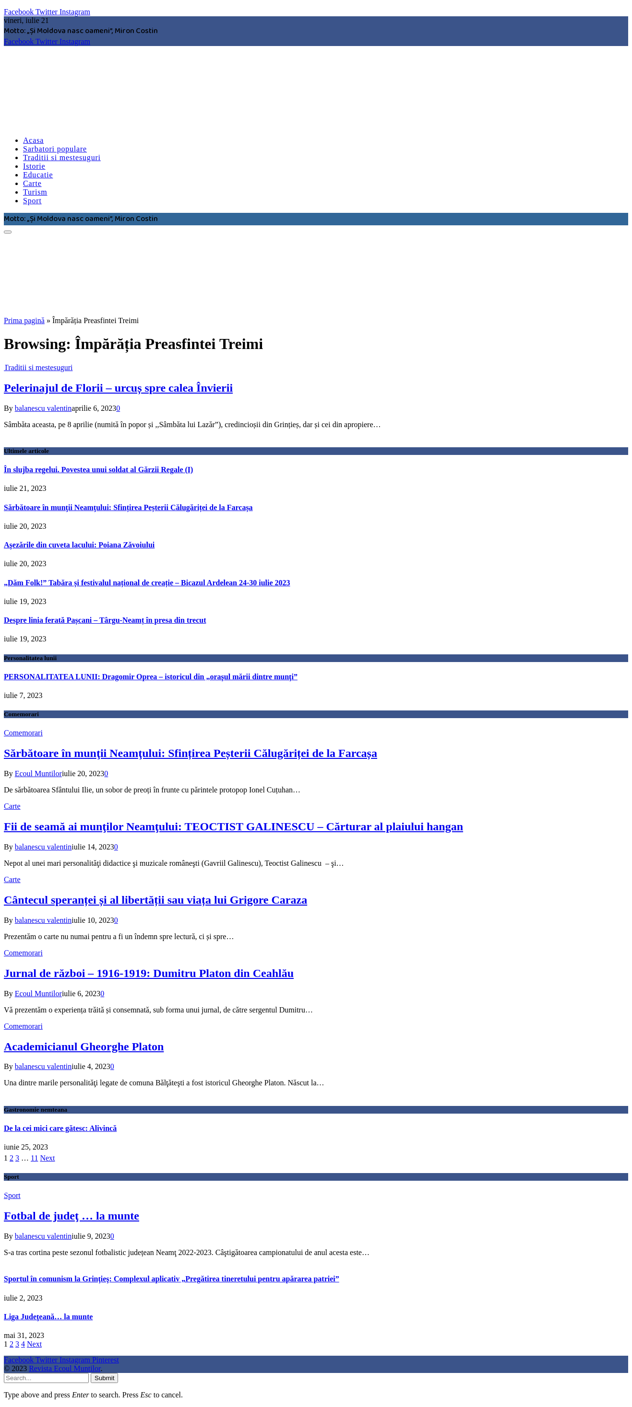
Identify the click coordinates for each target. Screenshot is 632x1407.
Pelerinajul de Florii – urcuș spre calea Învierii (118, 388)
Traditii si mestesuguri (62, 157)
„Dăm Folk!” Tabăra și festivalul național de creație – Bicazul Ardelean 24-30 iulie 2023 (147, 583)
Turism (35, 192)
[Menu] (8, 232)
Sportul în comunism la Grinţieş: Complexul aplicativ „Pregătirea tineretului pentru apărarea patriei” (171, 1279)
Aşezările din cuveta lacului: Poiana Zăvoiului (79, 545)
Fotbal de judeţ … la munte (71, 1215)
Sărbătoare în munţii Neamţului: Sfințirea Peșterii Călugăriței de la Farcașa (128, 507)
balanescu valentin (43, 408)
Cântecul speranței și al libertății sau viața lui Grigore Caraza (155, 900)
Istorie (34, 166)
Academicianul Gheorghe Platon (84, 1046)
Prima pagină (24, 320)
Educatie (38, 175)
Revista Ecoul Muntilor (64, 1368)
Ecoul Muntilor (38, 773)
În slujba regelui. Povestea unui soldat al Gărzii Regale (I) (98, 469)
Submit (104, 1378)
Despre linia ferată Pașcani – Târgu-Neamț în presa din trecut (105, 620)
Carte (32, 183)
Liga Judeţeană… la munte (48, 1317)
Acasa (33, 140)
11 (34, 1158)
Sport (32, 201)
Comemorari (23, 733)
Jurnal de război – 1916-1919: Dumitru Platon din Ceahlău (149, 973)
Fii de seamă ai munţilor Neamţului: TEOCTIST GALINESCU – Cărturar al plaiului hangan (233, 826)
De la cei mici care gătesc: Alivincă (60, 1128)
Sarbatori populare (55, 149)
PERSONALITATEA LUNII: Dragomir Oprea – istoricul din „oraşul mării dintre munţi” (151, 677)
